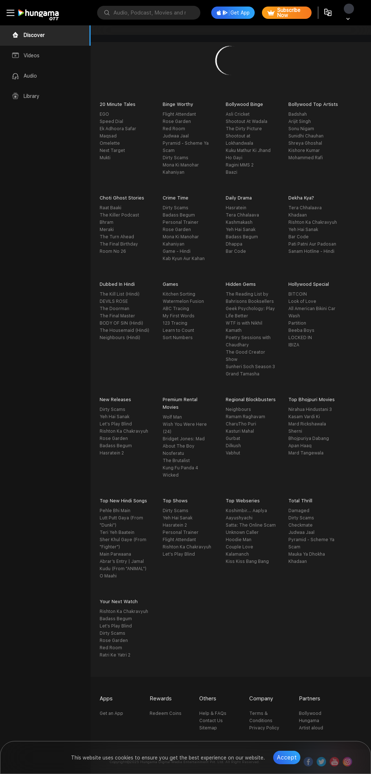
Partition (297, 323)
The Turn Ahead (117, 236)
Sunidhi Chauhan (306, 136)
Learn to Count (178, 330)
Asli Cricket (238, 114)
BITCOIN (297, 294)
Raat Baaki (110, 207)
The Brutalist (176, 460)
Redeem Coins (166, 713)
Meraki (107, 229)
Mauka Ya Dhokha (306, 554)
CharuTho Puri (241, 424)
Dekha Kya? (301, 198)
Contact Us (211, 720)
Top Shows (175, 500)
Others (207, 698)
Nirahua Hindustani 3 (310, 409)
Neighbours (238, 409)
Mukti (105, 157)
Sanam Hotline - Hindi (311, 251)
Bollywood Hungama (310, 717)
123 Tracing (175, 323)
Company (261, 698)
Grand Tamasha (242, 373)
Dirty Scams (175, 157)
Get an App (111, 713)
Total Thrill (300, 500)
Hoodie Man (238, 539)
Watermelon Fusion (183, 301)
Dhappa (234, 244)
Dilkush (233, 445)
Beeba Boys (301, 330)
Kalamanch (237, 554)
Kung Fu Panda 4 (180, 467)
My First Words (179, 315)
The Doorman (114, 308)
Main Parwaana (115, 554)
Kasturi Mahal (240, 431)
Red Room (174, 128)
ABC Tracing (176, 308)
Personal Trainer (181, 222)
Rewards (161, 698)
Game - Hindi (177, 251)
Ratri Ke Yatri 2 (115, 655)
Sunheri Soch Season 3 (250, 366)
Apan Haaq (300, 445)
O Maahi (108, 576)
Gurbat (233, 438)
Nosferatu (173, 453)
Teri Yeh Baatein (117, 532)
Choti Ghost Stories (122, 198)
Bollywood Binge (244, 104)
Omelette (110, 143)
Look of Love (302, 301)
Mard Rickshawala (307, 424)
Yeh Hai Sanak (240, 229)
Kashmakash (239, 222)
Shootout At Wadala (246, 121)
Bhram (106, 222)
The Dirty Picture (244, 128)
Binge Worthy (178, 104)
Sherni (295, 431)
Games (170, 284)
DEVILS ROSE (114, 301)
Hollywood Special (308, 284)
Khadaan (297, 215)
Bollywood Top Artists (313, 104)
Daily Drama (239, 198)
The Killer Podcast (119, 215)
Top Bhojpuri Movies (311, 399)
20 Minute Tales (118, 104)
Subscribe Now (283, 12)
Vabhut (233, 453)
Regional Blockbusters (251, 399)
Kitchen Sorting (179, 294)
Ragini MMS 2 (240, 165)
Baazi (231, 172)
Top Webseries (243, 500)
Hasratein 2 (112, 453)
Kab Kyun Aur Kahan (184, 258)
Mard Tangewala (306, 453)
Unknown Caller (242, 532)
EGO (104, 114)
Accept (287, 757)
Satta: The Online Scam (251, 525)
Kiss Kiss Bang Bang (247, 561)
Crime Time (175, 198)
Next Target (112, 150)
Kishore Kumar (304, 150)
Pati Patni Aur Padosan (312, 244)
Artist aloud (311, 727)
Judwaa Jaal (176, 136)
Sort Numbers (178, 337)
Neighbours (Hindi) (120, 337)
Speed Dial (111, 121)
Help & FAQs (212, 713)
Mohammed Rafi (305, 157)
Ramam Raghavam (245, 416)
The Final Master (117, 315)
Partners (309, 698)
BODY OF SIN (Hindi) (121, 323)
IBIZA (293, 344)
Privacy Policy (264, 727)
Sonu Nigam (301, 128)
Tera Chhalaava (242, 215)
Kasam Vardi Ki (304, 416)
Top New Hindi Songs (123, 500)
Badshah (297, 114)
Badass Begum (179, 215)
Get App (233, 13)
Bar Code (236, 251)
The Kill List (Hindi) (119, 294)
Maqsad (108, 136)
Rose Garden (177, 121)
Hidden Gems (241, 284)
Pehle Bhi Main (115, 510)
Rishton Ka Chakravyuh (312, 222)
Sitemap (208, 727)
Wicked (171, 475)
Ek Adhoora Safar (118, 128)
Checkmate (300, 525)
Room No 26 (113, 251)
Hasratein (236, 207)
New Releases (115, 399)
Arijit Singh (299, 121)
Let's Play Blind (116, 424)
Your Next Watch (119, 601)
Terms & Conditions (260, 717)
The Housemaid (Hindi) (124, 330)
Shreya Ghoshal (305, 143)
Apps (106, 698)
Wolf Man (172, 417)
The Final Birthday (119, 244)
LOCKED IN (300, 337)
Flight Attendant (179, 114)
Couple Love (239, 546)
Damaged (298, 510)
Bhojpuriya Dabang (308, 438)
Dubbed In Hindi (117, 284)
